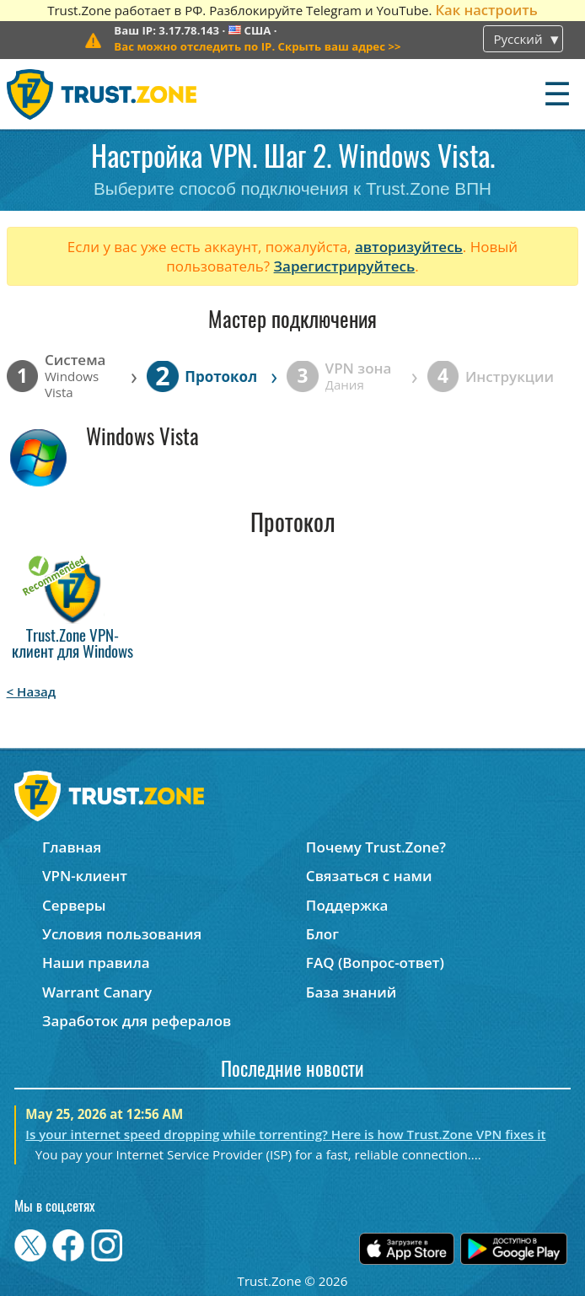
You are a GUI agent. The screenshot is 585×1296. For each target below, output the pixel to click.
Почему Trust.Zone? (376, 847)
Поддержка (347, 905)
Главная (71, 847)
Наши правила (96, 962)
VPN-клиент (84, 875)
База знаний (351, 992)
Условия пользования (121, 934)
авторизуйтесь (409, 246)
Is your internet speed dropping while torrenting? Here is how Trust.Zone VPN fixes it (285, 1134)
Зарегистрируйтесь (345, 266)
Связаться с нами (369, 875)
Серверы (74, 905)
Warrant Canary (97, 992)
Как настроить (486, 9)
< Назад (31, 691)
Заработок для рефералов (136, 1020)
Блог (322, 934)
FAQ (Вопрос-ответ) (375, 962)
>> (257, 46)
